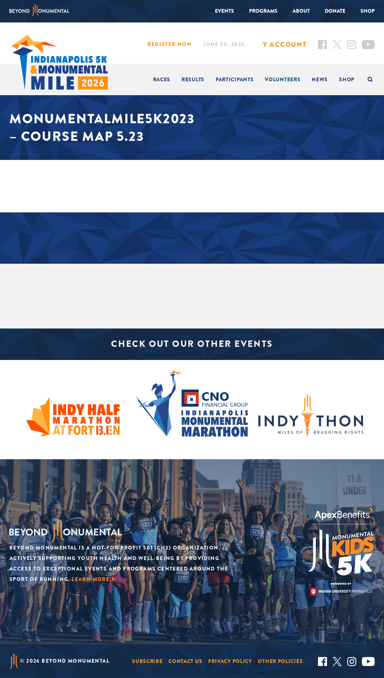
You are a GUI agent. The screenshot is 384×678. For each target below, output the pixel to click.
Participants (235, 79)
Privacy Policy (230, 661)
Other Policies (280, 661)
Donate (335, 11)
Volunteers (282, 79)
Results (193, 79)
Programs (263, 11)
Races (162, 79)
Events (224, 11)
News (320, 79)
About (301, 11)
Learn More (91, 579)
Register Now (169, 44)
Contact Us (185, 661)
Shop (367, 11)
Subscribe (147, 661)
